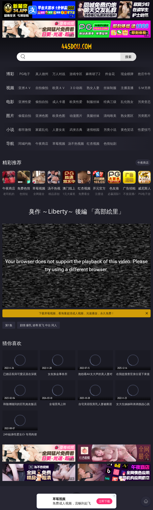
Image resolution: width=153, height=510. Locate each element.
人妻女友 (58, 129)
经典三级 (110, 102)
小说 (10, 129)
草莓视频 (58, 143)
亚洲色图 (41, 115)
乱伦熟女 (127, 102)
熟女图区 (127, 115)
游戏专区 (76, 74)
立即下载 (104, 501)
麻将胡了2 (93, 74)
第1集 (8, 325)
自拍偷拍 (41, 88)
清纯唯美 (110, 115)
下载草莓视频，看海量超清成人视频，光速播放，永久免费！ (94, 313)
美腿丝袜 (93, 115)
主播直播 (127, 88)
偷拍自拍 (41, 102)
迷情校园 (93, 129)
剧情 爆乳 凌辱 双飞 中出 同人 (38, 325)
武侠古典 (76, 129)
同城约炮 (24, 143)
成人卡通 (58, 102)
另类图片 (144, 115)
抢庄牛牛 (144, 74)
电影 (10, 101)
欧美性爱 (76, 102)
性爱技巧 (144, 129)
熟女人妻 (93, 88)
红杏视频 (93, 143)
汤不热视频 (76, 143)
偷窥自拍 (24, 115)
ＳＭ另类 (144, 88)
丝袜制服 (110, 88)
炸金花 (110, 74)
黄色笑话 (127, 129)
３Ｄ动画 (76, 88)
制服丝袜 (93, 102)
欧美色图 (58, 115)
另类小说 (110, 129)
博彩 (10, 73)
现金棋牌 (127, 74)
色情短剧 (110, 143)
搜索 (128, 57)
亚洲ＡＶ (24, 88)
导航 (10, 143)
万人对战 (58, 74)
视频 (10, 87)
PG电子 (24, 74)
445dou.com (76, 47)
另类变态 (144, 102)
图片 (10, 115)
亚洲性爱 (24, 102)
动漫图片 (76, 115)
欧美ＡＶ (58, 88)
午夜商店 (41, 143)
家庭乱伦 (41, 129)
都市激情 (24, 129)
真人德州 (41, 74)
